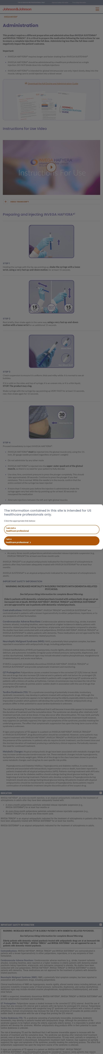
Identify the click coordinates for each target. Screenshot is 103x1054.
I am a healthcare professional (17, 529)
